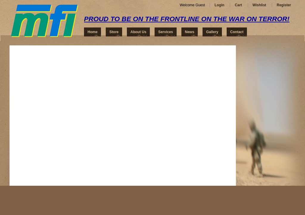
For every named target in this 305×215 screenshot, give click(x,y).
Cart (238, 5)
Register (284, 5)
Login (219, 5)
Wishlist (259, 5)
